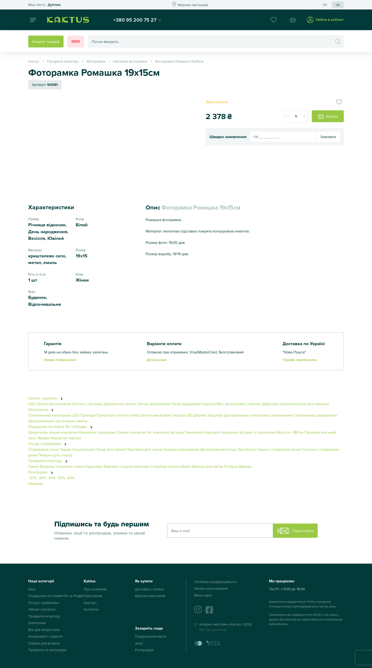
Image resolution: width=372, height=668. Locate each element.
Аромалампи (60, 403)
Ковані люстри (172, 415)
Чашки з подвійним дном (279, 449)
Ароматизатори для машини (304, 403)
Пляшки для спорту (55, 455)
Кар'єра (90, 602)
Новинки (35, 483)
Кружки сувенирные (181, 449)
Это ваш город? (44, 5)
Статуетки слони (70, 466)
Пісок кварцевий (186, 403)
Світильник (149, 415)
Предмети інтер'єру (49, 460)
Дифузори (270, 403)
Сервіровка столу (43, 449)
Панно (33, 466)
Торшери (215, 415)
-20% (32, 477)
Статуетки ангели (165, 466)
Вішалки (47, 466)
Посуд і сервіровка (48, 443)
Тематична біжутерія (202, 432)
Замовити (328, 136)
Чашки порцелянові (77, 449)
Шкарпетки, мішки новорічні (53, 432)
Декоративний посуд (218, 449)
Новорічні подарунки (97, 432)
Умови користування (211, 588)
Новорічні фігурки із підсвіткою (248, 432)
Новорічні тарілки (65, 438)
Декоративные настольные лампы (57, 420)
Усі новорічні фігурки (165, 432)
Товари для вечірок (44, 643)
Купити (328, 116)
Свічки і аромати (46, 398)
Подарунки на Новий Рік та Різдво (61, 426)
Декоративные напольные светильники (258, 415)
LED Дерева (196, 415)
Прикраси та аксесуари (47, 649)
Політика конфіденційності (215, 581)
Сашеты (209, 403)
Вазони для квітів (207, 466)
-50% (61, 477)
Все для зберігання (43, 629)
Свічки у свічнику (87, 403)
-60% (70, 477)
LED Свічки (38, 403)
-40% (51, 477)
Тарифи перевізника (300, 359)
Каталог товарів (46, 41)
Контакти (91, 609)
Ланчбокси (246, 449)
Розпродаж (42, 472)
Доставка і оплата (149, 589)
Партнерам (93, 595)
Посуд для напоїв (110, 449)
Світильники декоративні (315, 415)
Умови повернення (60, 359)
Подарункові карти (150, 636)
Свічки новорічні (131, 432)
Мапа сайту (203, 595)
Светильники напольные (49, 415)
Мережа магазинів (150, 595)
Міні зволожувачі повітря (239, 403)
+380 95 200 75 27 (136, 19)
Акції (139, 643)
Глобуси (230, 466)
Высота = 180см (290, 432)
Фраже (43, 438)
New (75, 41)
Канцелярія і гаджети (45, 636)
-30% (42, 477)
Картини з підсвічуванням (126, 466)
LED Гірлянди (84, 415)
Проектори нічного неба (118, 415)
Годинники (94, 466)
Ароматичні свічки (120, 403)
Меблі (186, 466)
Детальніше (157, 359)
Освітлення (42, 409)
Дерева (244, 466)
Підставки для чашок (144, 449)
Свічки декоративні (154, 403)
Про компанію (95, 589)
